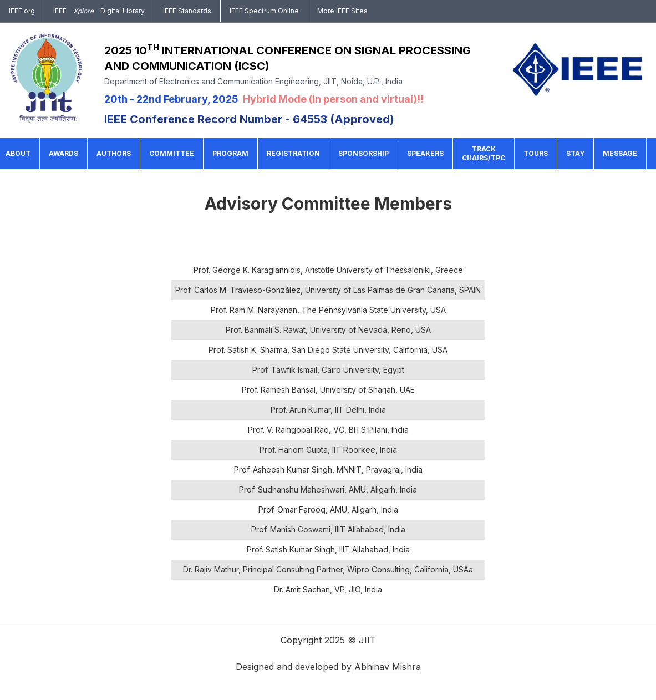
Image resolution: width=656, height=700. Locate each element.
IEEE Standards (187, 11)
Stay (575, 153)
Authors (113, 153)
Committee (171, 153)
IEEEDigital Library (99, 11)
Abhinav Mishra (387, 666)
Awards (63, 153)
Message (620, 153)
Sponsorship (363, 153)
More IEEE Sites (342, 11)
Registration (293, 153)
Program (230, 153)
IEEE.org (22, 11)
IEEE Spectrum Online (264, 11)
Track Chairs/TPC (483, 153)
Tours (535, 153)
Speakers (425, 153)
